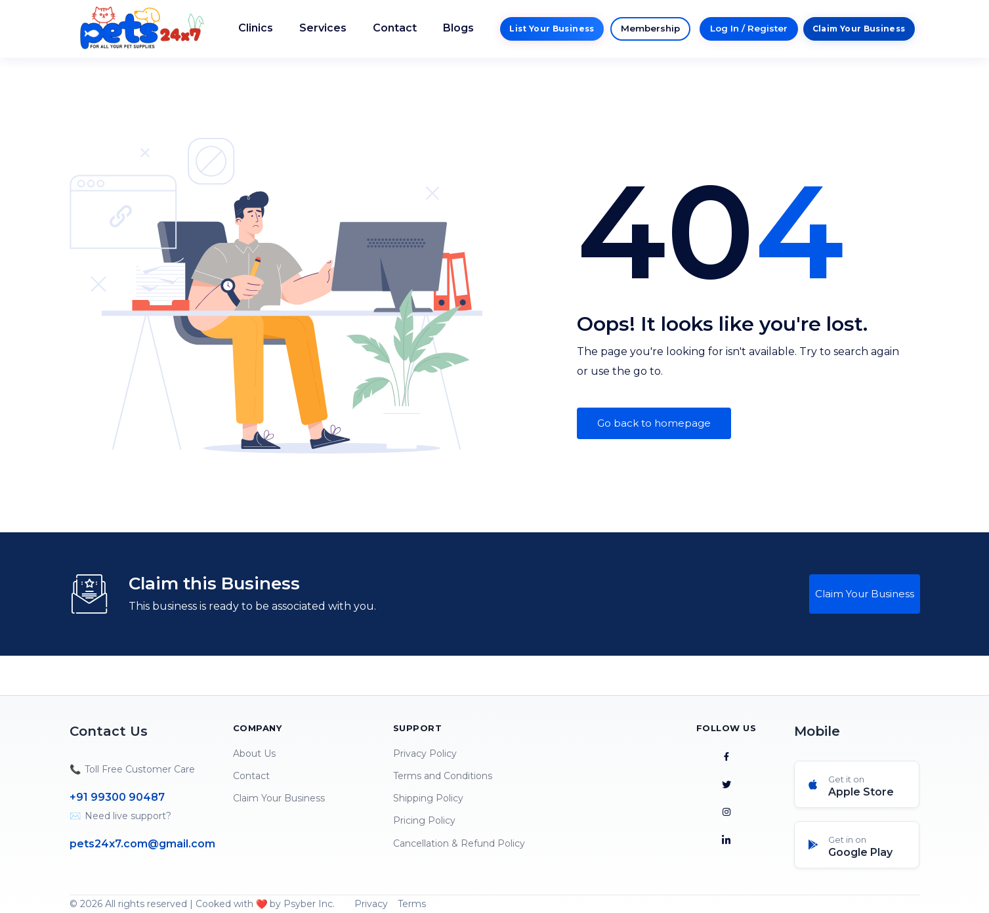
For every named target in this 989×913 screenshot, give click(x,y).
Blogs (458, 28)
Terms (412, 904)
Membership (650, 28)
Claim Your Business (859, 28)
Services (323, 28)
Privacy (371, 904)
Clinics (255, 28)
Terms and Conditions (442, 776)
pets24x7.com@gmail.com (142, 844)
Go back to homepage (654, 423)
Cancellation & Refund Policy (459, 843)
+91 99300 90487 (117, 797)
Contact (395, 28)
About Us (254, 753)
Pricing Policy (424, 820)
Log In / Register (749, 28)
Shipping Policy (428, 798)
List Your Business (551, 28)
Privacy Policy (425, 753)
